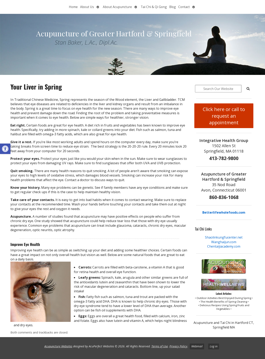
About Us (87, 7)
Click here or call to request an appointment (224, 116)
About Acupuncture (117, 7)
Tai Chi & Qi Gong (154, 7)
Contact (184, 7)
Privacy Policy (178, 346)
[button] (5, 149)
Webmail (197, 346)
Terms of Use (159, 346)
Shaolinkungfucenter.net (224, 237)
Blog (172, 7)
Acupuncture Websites (58, 346)
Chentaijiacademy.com (223, 246)
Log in (213, 346)
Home (73, 7)
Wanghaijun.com (223, 242)
